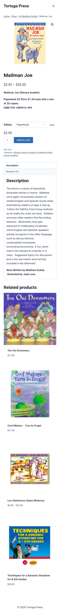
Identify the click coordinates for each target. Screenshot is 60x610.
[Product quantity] (8, 140)
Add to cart (23, 140)
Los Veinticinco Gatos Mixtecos (26, 500)
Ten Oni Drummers (18, 350)
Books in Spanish (29, 153)
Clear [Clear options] (52, 125)
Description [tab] (12, 165)
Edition (8, 124)
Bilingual (17, 153)
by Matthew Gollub (44, 153)
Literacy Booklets (11, 155)
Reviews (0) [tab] (12, 171)
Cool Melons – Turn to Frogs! (24, 425)
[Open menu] (53, 6)
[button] (52, 24)
